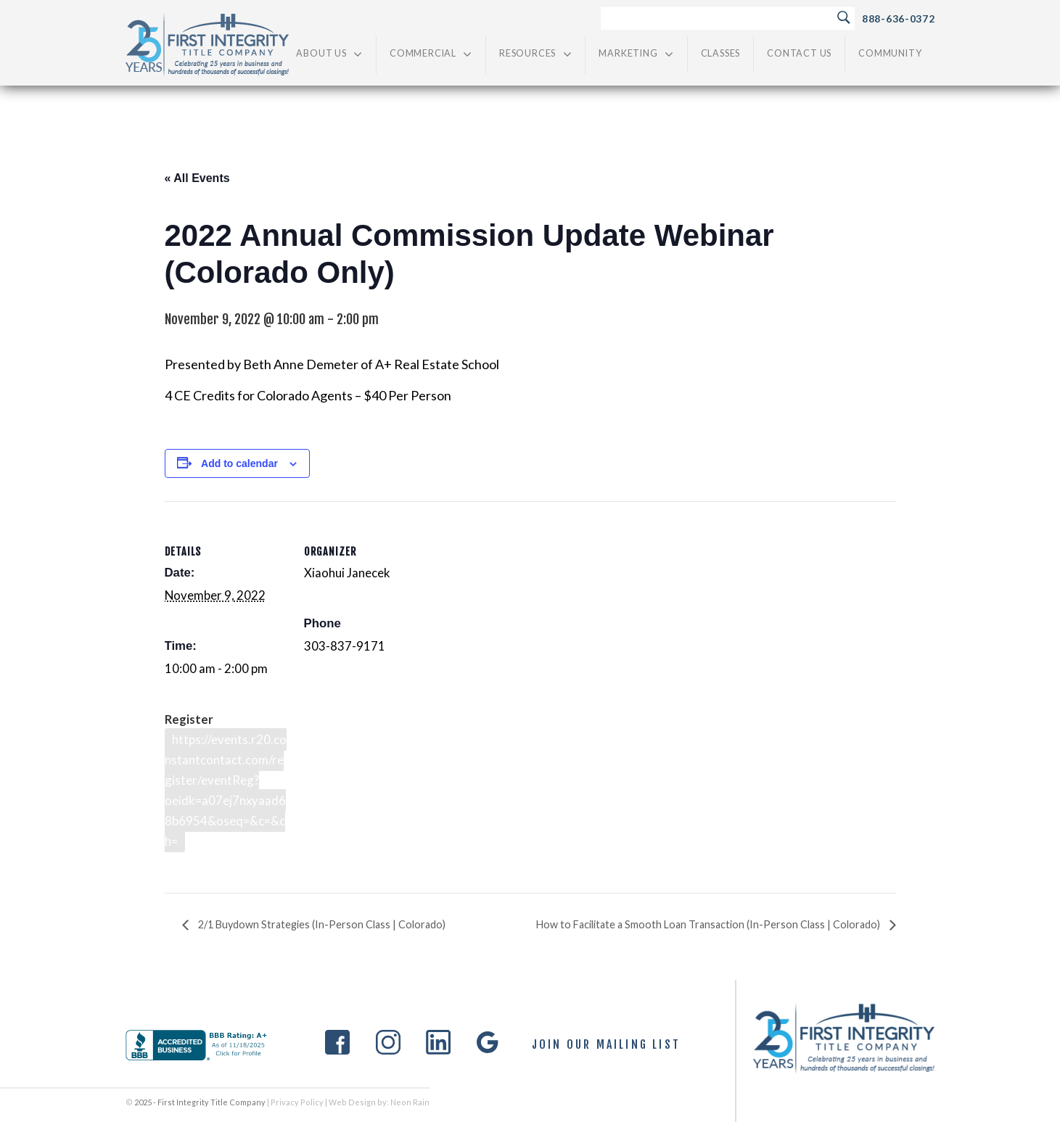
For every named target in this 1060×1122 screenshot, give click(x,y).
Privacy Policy (297, 1102)
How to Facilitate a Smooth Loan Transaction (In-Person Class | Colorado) (709, 924)
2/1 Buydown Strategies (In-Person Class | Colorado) (320, 924)
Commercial (431, 54)
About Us (329, 54)
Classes (721, 53)
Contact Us (799, 53)
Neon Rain (410, 1102)
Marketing (636, 54)
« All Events (197, 178)
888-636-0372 (898, 18)
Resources (535, 54)
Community (889, 53)
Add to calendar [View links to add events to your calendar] (239, 463)
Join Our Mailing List (606, 1045)
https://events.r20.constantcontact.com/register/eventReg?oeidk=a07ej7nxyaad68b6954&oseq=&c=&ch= (226, 790)
